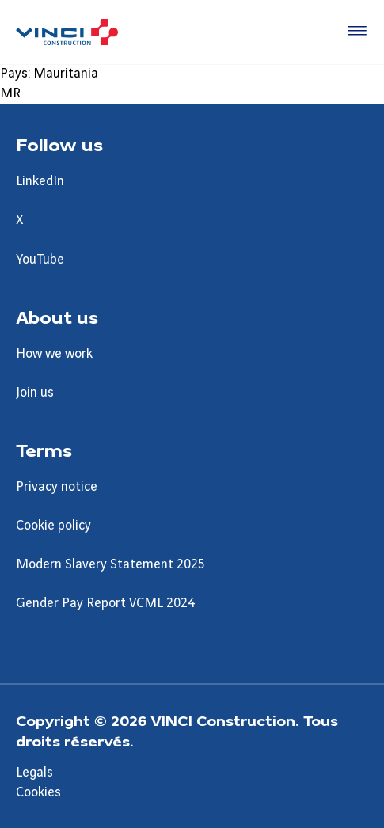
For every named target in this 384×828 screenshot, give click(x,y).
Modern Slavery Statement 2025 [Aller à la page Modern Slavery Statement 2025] (110, 564)
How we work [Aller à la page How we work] (54, 354)
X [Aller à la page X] (20, 220)
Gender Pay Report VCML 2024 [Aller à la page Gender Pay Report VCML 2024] (105, 603)
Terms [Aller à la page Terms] (44, 449)
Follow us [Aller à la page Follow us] (59, 144)
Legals (34, 772)
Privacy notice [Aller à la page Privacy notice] (56, 487)
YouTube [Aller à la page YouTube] (40, 260)
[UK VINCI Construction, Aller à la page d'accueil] (67, 32)
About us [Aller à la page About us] (57, 316)
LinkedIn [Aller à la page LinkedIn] (40, 181)
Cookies (38, 792)
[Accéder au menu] (354, 31)
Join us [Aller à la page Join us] (35, 393)
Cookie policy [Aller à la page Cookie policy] (53, 525)
